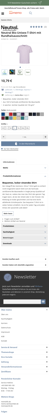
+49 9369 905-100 (7, 385)
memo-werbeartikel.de (9, 404)
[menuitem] (3, 13)
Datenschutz (6, 328)
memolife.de (6, 402)
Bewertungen (24, 238)
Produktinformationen (24, 176)
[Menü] (3, 13)
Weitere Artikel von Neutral (13, 221)
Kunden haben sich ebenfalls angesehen (18, 265)
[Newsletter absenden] (43, 301)
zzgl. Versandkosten (19, 87)
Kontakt (4, 341)
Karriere (4, 323)
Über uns (4, 314)
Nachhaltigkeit (6, 319)
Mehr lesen (8, 213)
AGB (2, 336)
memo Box (19, 95)
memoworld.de (7, 406)
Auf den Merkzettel (9, 149)
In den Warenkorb (25, 144)
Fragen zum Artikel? (10, 219)
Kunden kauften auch (10, 259)
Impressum (5, 332)
